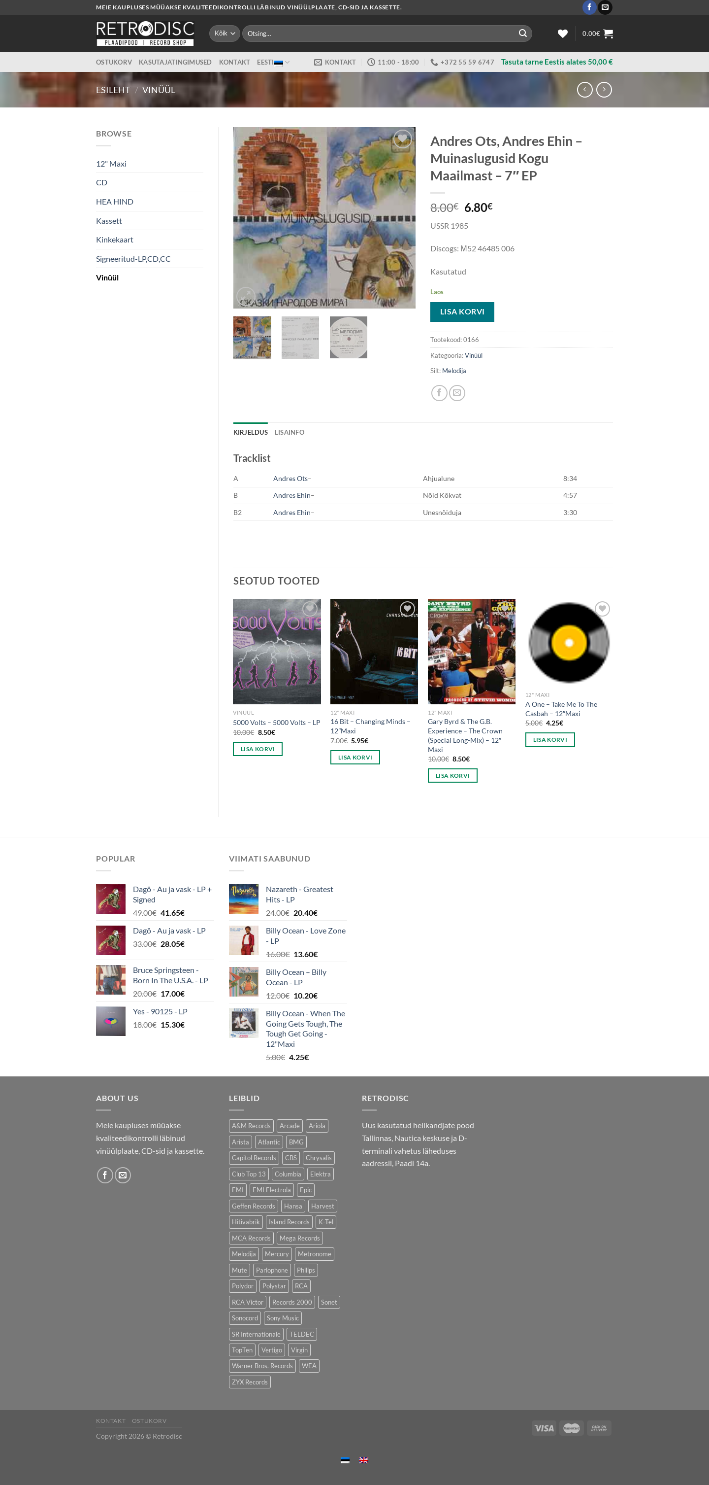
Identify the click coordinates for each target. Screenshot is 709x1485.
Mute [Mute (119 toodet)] (239, 1270)
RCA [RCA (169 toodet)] (301, 1286)
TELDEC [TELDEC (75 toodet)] (302, 1334)
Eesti (273, 62)
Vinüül (158, 89)
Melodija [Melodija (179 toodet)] (244, 1254)
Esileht (113, 89)
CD (101, 182)
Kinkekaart (114, 239)
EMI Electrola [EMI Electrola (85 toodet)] (272, 1190)
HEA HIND (114, 201)
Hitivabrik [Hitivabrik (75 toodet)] (246, 1222)
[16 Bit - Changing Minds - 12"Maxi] (374, 651)
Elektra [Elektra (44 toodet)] (320, 1174)
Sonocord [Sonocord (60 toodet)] (245, 1318)
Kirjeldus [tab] (250, 432)
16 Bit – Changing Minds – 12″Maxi (370, 726)
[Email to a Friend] (457, 393)
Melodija (454, 371)
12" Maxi (111, 163)
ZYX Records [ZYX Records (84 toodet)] (250, 1382)
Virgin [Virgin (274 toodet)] (299, 1350)
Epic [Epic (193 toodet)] (306, 1190)
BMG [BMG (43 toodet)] (296, 1142)
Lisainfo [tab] (289, 432)
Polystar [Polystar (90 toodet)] (274, 1286)
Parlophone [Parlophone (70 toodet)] (272, 1270)
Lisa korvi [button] (258, 749)
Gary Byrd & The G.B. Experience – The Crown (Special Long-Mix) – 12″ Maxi (465, 735)
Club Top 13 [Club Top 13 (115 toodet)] (249, 1174)
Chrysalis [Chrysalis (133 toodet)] (319, 1158)
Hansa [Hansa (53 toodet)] (293, 1206)
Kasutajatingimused (175, 62)
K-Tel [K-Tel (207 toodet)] (326, 1222)
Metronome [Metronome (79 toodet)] (314, 1254)
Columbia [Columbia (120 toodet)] (288, 1174)
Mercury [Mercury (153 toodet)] (277, 1254)
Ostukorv (114, 62)
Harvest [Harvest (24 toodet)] (322, 1206)
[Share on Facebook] (439, 393)
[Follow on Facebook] (589, 7)
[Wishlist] (563, 33)
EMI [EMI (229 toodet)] (238, 1190)
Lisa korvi (462, 311)
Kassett (109, 220)
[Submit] (523, 33)
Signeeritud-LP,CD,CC (133, 258)
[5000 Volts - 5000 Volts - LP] (277, 651)
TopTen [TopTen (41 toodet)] (242, 1350)
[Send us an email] (605, 7)
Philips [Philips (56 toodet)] (306, 1270)
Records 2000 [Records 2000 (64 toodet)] (292, 1302)
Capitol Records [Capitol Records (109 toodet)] (254, 1158)
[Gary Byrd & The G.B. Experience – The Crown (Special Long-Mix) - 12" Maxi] (472, 651)
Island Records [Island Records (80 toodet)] (289, 1222)
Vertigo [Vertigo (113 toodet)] (271, 1350)
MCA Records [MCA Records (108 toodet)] (251, 1238)
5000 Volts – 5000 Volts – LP (277, 722)
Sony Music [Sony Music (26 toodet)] (283, 1318)
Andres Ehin (292, 495)
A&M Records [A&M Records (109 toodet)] (251, 1126)
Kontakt (235, 62)
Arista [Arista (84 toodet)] (240, 1142)
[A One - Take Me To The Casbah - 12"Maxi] (569, 643)
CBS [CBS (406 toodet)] (291, 1158)
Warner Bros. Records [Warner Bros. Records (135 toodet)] (262, 1366)
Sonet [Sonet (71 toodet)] (329, 1302)
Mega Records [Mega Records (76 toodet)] (300, 1238)
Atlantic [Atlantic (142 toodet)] (269, 1142)
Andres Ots (290, 478)
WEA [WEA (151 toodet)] (309, 1366)
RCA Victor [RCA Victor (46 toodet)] (247, 1302)
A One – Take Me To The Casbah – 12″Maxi (561, 709)
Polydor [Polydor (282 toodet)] (243, 1286)
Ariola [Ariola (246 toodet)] (317, 1126)
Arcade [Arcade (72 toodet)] (290, 1126)
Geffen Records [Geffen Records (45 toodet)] (253, 1206)
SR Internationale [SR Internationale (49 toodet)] (256, 1334)
